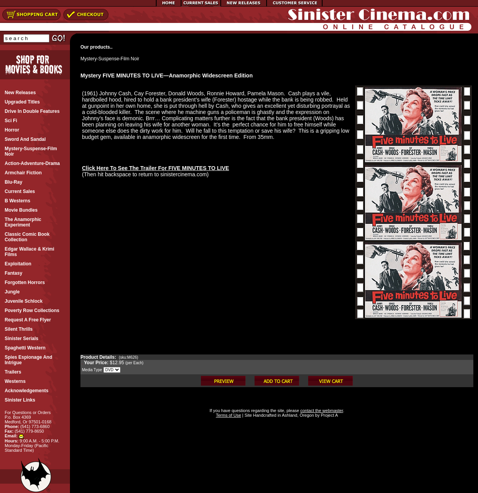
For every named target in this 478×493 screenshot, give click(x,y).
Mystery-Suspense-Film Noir (109, 58)
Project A (328, 415)
